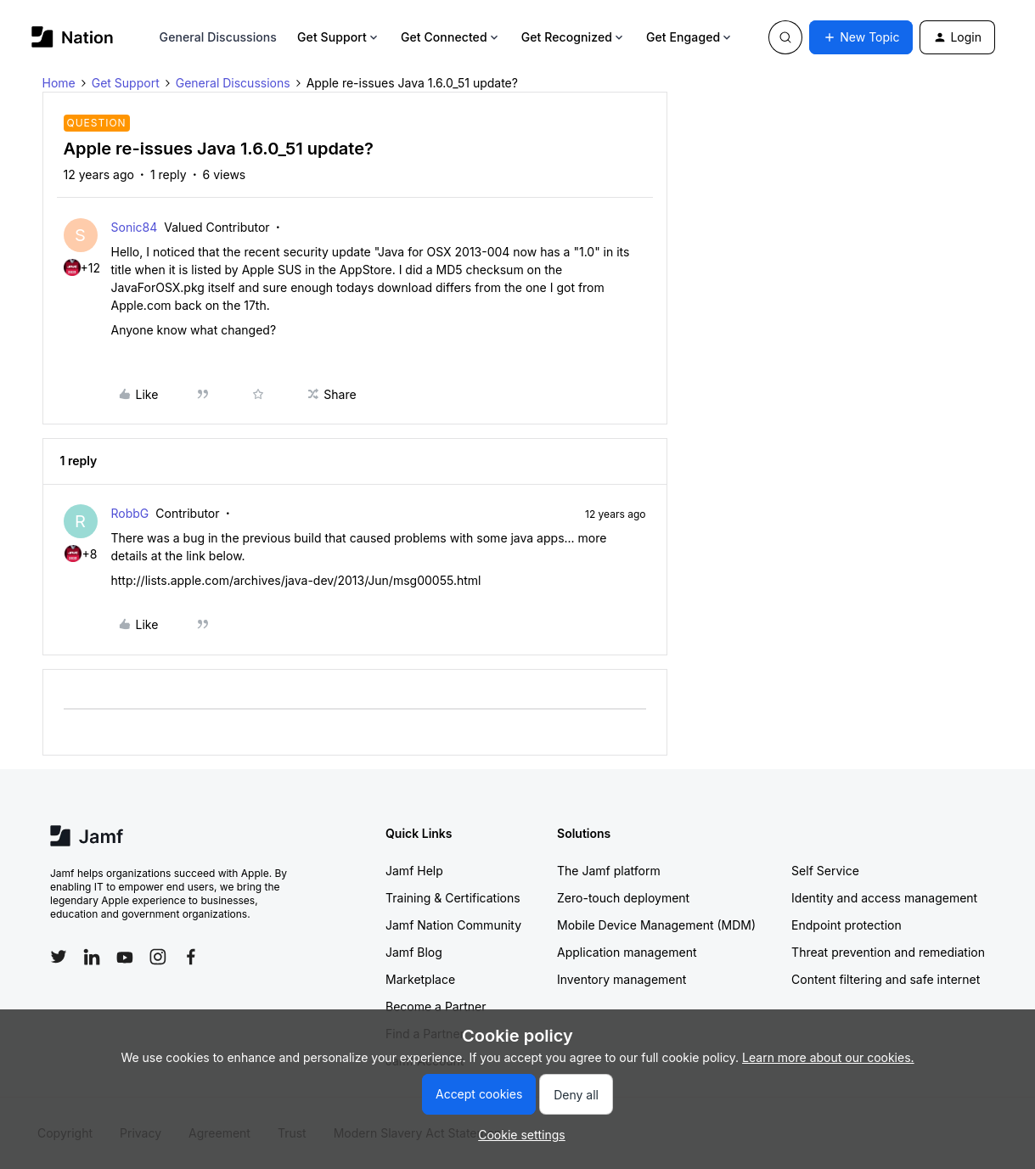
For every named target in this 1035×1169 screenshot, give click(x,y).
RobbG (130, 513)
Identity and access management (884, 898)
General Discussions (218, 37)
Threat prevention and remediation (888, 952)
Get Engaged (690, 37)
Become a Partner (435, 1006)
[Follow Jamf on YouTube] (124, 957)
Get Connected (451, 37)
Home (59, 83)
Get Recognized (573, 37)
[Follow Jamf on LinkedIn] (91, 956)
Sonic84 (134, 227)
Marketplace (420, 979)
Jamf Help (414, 870)
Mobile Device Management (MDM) (656, 925)
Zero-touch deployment (623, 898)
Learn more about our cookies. (828, 1057)
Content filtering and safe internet (885, 979)
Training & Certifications (452, 898)
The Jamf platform (609, 870)
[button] (861, 37)
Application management (626, 952)
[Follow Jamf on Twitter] (58, 957)
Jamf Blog (413, 952)
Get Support (338, 37)
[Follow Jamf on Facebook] (191, 956)
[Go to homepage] (72, 37)
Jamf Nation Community (453, 925)
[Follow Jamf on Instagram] (157, 956)
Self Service (825, 870)
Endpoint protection (846, 925)
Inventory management (621, 979)
